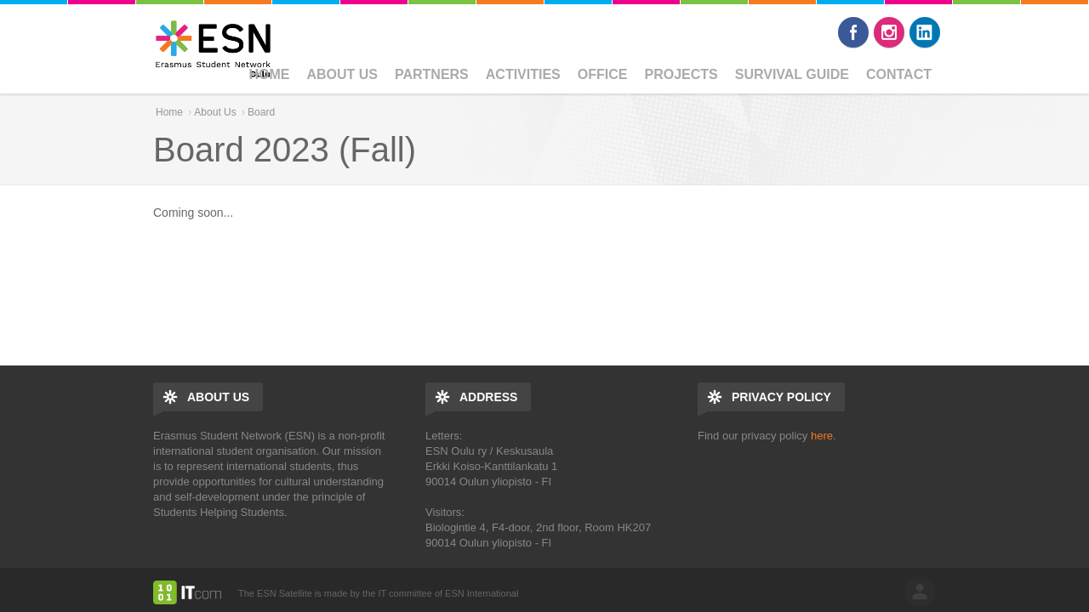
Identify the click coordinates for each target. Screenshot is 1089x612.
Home (268, 74)
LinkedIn (924, 32)
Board (261, 112)
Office (603, 74)
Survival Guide (792, 74)
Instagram (889, 32)
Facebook (853, 32)
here (822, 435)
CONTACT (899, 74)
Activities (523, 74)
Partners (432, 74)
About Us (342, 74)
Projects (680, 74)
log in (919, 591)
